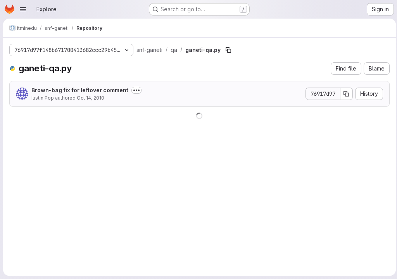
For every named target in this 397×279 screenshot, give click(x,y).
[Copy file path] (228, 50)
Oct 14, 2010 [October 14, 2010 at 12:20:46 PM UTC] (90, 98)
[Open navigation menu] (23, 9)
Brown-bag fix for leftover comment (79, 90)
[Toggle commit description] (136, 90)
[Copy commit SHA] (344, 94)
